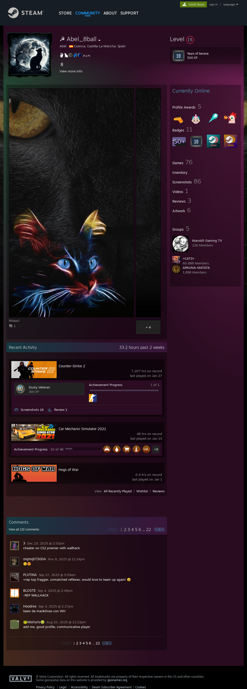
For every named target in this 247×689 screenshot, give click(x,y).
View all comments (24, 529)
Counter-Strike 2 (72, 366)
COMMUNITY (87, 13)
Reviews (159, 491)
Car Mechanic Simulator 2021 (82, 429)
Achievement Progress (105, 385)
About (110, 13)
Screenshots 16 (32, 410)
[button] (205, 39)
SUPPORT (129, 13)
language (229, 4)
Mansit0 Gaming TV (207, 240)
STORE (65, 13)
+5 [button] (156, 449)
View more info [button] (71, 71)
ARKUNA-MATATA (196, 268)
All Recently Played (118, 491)
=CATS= (188, 258)
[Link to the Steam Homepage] (29, 17)
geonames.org (117, 680)
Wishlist (142, 491)
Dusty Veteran (39, 387)
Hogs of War (69, 469)
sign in (213, 4)
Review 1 (60, 410)
